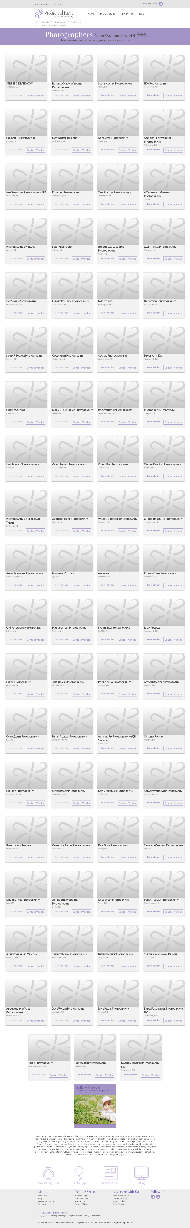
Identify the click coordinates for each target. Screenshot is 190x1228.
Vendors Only (81, 1198)
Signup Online (119, 1201)
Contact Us (80, 1201)
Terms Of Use (81, 1204)
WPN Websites (119, 1204)
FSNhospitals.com (125, 1222)
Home (91, 13)
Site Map (42, 1204)
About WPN (43, 1195)
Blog (141, 13)
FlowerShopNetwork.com (67, 1222)
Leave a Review (16, 95)
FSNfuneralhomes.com (105, 1222)
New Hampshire (61, 22)
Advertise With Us (42, 4)
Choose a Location (42, 22)
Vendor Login (56, 4)
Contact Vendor (35, 95)
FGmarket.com (86, 1222)
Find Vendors (107, 13)
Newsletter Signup (150, 4)
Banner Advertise (121, 1195)
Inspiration (127, 13)
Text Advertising (120, 1198)
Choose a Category (42, 25)
